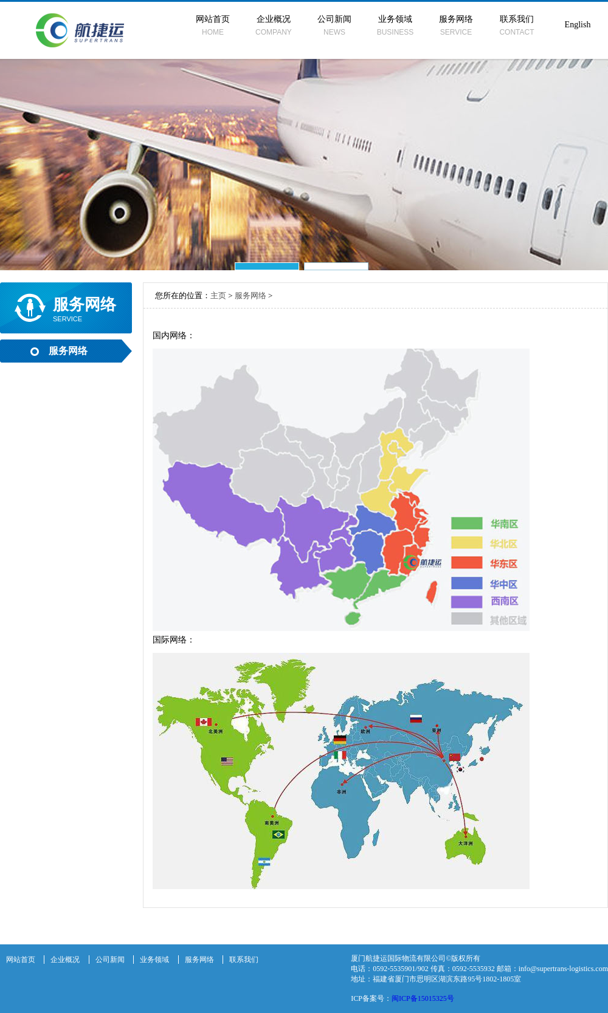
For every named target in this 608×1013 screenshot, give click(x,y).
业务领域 (395, 25)
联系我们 (516, 25)
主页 (218, 295)
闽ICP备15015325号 (423, 998)
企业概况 (273, 25)
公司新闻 (334, 25)
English (578, 24)
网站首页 (212, 25)
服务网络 (456, 25)
